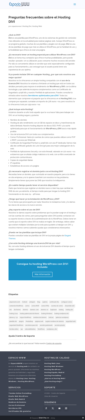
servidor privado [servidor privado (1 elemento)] (60, 325)
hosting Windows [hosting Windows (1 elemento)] (46, 313)
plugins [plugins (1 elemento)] (21, 321)
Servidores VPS (15, 408)
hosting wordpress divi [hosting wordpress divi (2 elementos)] (61, 313)
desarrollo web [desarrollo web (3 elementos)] (69, 306)
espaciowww (16, 26)
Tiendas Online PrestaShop (20, 393)
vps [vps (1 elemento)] (22, 329)
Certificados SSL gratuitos (20, 411)
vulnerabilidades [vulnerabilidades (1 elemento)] (30, 329)
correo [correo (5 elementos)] (27, 306)
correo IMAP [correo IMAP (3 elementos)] (35, 306)
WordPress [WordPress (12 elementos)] (41, 329)
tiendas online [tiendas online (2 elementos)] (13, 329)
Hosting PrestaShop (52, 375)
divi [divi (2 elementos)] (10, 309)
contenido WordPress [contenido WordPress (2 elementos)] (16, 306)
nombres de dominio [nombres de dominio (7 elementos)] (39, 317)
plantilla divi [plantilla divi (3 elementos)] (13, 321)
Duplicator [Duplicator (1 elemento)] (53, 309)
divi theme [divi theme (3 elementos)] (17, 309)
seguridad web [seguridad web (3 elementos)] (70, 321)
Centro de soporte (54, 343)
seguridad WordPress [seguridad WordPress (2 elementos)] (16, 325)
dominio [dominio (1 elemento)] (25, 309)
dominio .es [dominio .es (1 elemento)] (44, 309)
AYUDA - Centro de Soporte (54, 393)
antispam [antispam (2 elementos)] (32, 302)
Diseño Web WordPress (18, 396)
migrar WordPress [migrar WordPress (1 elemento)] (25, 317)
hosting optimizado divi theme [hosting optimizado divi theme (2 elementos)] (29, 313)
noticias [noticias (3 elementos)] (51, 317)
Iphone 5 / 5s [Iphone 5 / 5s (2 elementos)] (13, 317)
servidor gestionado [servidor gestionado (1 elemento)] (46, 325)
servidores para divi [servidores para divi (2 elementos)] (31, 325)
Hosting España (50, 372)
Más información (42, 274)
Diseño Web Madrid (17, 399)
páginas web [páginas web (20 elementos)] (39, 321)
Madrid (61, 372)
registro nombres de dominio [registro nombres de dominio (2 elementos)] (54, 321)
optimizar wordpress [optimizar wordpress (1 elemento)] (62, 317)
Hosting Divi (27, 26)
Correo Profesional (17, 405)
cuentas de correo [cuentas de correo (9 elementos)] (57, 306)
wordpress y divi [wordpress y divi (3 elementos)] (52, 329)
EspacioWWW (16, 363)
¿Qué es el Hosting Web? (54, 378)
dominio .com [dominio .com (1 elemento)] (34, 309)
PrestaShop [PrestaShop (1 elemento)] (29, 321)
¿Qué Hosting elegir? (53, 381)
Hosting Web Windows (53, 366)
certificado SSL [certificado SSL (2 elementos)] (54, 302)
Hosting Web (37, 26)
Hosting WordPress (52, 369)
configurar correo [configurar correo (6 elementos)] (66, 302)
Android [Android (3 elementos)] (24, 302)
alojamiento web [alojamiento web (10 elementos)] (14, 302)
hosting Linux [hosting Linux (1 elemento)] (13, 313)
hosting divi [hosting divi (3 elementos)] (69, 309)
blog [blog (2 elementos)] (38, 302)
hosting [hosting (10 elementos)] (61, 309)
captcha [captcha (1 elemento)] (44, 302)
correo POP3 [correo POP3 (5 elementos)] (45, 306)
